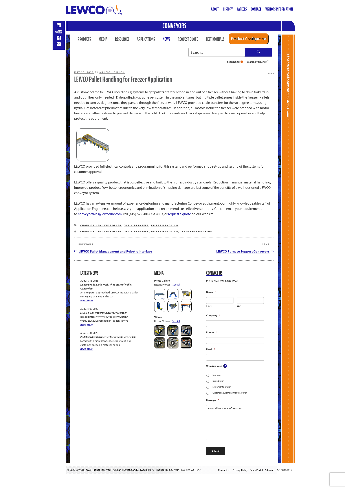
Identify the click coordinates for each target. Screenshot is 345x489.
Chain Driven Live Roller (101, 225)
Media (103, 39)
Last (239, 305)
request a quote (179, 214)
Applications (146, 39)
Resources (122, 39)
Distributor (218, 380)
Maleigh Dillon (112, 72)
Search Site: (235, 61)
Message (212, 400)
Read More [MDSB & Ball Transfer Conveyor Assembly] (86, 324)
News (166, 39)
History (228, 9)
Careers (242, 9)
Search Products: (258, 61)
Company (213, 315)
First (208, 305)
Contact (256, 9)
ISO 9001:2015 (284, 470)
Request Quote (188, 39)
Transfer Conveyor (196, 231)
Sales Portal (256, 470)
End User (217, 374)
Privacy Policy (240, 470)
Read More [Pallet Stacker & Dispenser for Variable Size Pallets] (86, 348)
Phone (211, 332)
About (215, 9)
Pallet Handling (164, 225)
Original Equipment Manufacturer (230, 392)
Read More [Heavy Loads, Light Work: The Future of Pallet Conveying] (86, 300)
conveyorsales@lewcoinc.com (100, 214)
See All (176, 284)
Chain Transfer (136, 225)
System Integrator (222, 386)
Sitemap (269, 470)
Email (210, 349)
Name (211, 292)
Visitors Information (279, 9)
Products (84, 39)
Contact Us (224, 470)
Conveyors (174, 26)
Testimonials (215, 39)
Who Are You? (214, 366)
